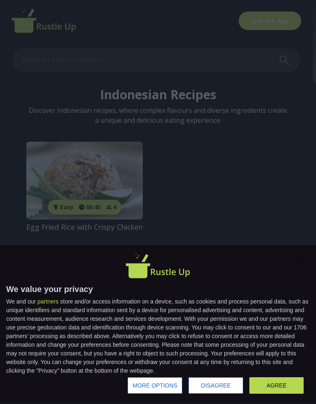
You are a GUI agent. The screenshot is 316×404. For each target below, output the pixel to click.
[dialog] (158, 324)
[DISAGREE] (301, 260)
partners (47, 301)
